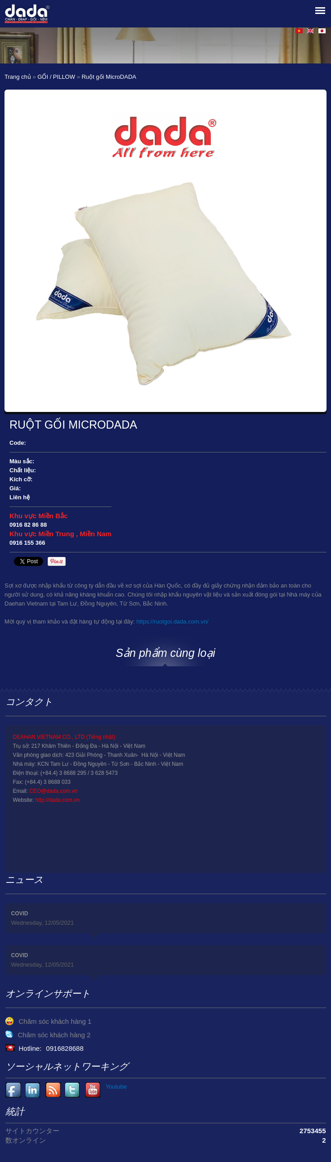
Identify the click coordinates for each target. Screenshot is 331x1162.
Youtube (33, 1090)
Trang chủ (17, 76)
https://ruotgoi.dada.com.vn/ (172, 621)
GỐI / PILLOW (56, 76)
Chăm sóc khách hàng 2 (54, 1035)
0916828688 (64, 1048)
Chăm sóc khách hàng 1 (55, 1021)
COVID (19, 913)
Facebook (13, 1090)
